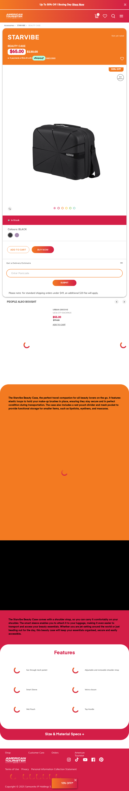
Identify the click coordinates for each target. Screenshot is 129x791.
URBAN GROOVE (60, 310)
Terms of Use (12, 769)
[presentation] (116, 302)
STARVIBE (21, 25)
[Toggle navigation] (121, 16)
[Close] (75, 780)
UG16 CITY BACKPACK (62, 313)
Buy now (42, 249)
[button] (55, 208)
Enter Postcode (20, 273)
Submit (64, 283)
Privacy (25, 769)
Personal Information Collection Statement (54, 769)
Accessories (9, 25)
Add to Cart (18, 249)
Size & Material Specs (63, 734)
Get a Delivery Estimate (18, 263)
